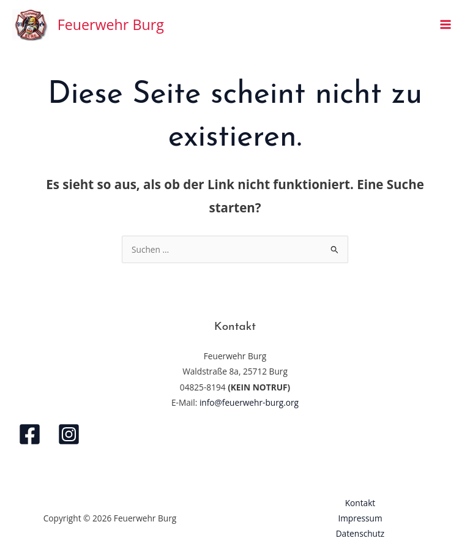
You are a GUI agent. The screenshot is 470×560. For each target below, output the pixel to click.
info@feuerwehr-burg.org (249, 402)
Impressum (360, 518)
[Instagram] (69, 434)
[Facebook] (29, 434)
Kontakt (360, 503)
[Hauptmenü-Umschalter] (445, 24)
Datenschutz (360, 533)
